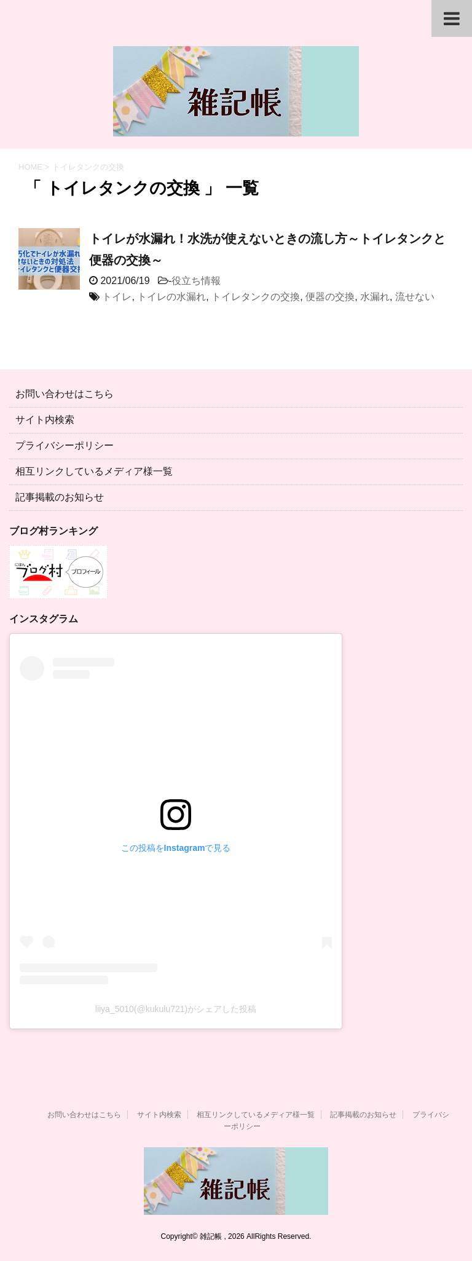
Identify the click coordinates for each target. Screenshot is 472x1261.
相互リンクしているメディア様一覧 (94, 471)
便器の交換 (330, 296)
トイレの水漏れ (171, 296)
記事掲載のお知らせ (59, 497)
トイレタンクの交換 (255, 296)
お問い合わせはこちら (64, 394)
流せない (415, 296)
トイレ (117, 296)
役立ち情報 (196, 280)
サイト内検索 (44, 419)
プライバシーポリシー (64, 445)
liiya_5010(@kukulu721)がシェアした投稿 (175, 1009)
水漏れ (375, 296)
